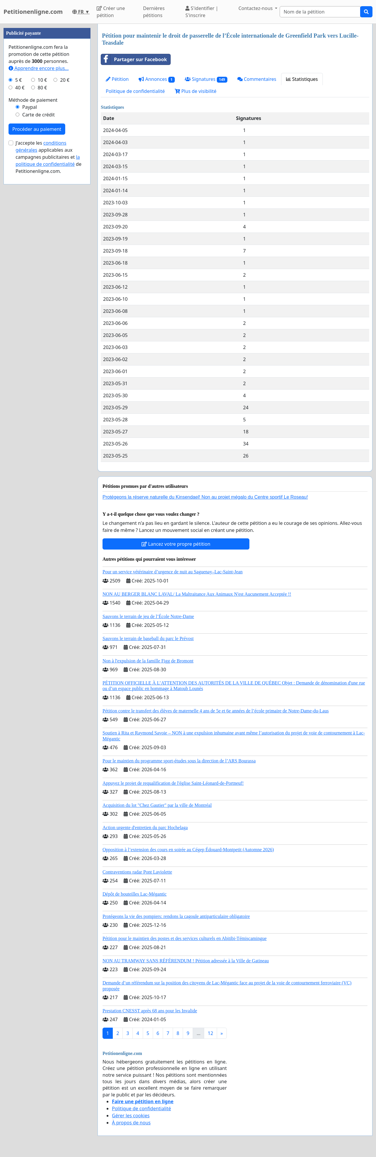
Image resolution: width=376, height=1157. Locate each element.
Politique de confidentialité (135, 91)
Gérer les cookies (131, 1115)
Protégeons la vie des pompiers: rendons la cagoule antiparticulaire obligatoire (176, 916)
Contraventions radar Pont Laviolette (137, 871)
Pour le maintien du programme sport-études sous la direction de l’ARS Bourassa (179, 760)
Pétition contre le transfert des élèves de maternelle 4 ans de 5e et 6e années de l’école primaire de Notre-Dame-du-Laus (216, 710)
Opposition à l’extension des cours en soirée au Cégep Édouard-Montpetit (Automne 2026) (188, 849)
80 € (42, 264)
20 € (65, 256)
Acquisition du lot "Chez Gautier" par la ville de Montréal (157, 805)
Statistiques (302, 79)
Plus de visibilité (195, 91)
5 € (18, 256)
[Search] (320, 11)
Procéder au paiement (36, 305)
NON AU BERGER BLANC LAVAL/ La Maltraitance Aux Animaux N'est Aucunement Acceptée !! (197, 594)
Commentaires (256, 79)
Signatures (206, 79)
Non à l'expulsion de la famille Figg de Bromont (148, 660)
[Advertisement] (47, 112)
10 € (42, 256)
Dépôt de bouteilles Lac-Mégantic (135, 893)
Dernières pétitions (153, 12)
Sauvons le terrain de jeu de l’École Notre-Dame (148, 616)
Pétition (117, 79)
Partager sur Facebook (134, 59)
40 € (20, 264)
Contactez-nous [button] (256, 8)
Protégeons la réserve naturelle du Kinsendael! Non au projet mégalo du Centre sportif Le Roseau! (205, 497)
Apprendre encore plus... (39, 244)
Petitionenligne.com (33, 12)
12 (210, 1033)
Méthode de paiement (33, 276)
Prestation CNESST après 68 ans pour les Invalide (150, 1010)
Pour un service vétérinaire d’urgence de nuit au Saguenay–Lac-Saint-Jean (173, 571)
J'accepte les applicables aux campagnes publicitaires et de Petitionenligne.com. (48, 333)
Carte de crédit (38, 291)
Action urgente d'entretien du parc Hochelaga (145, 827)
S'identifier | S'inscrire (201, 12)
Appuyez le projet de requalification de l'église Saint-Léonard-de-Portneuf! (173, 783)
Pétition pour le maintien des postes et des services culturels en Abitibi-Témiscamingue (185, 938)
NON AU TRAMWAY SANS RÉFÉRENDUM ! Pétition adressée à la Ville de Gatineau (186, 960)
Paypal (29, 283)
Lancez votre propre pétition (176, 544)
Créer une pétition (111, 12)
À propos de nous (131, 1122)
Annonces (157, 79)
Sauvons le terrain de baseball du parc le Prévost (148, 638)
